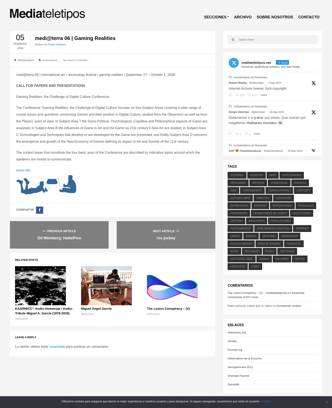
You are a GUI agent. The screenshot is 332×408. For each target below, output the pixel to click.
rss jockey (166, 238)
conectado (57, 346)
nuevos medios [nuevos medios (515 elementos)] (241, 243)
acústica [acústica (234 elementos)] (256, 175)
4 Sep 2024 (274, 82)
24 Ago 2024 (277, 112)
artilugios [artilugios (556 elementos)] (238, 182)
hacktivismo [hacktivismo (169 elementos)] (301, 213)
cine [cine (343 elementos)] (233, 190)
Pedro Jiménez (57, 44)
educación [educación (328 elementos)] (283, 198)
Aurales (232, 341)
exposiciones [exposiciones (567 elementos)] (282, 205)
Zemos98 (233, 384)
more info (23, 170)
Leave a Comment (77, 60)
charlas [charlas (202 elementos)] (300, 182)
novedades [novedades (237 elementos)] (289, 236)
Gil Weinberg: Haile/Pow (59, 238)
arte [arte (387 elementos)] (272, 175)
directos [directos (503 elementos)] (263, 198)
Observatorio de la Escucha (244, 358)
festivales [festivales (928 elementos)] (306, 205)
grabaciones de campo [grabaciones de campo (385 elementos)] (270, 213)
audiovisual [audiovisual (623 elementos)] (279, 182)
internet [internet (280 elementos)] (302, 228)
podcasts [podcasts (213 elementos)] (294, 243)
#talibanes (254, 123)
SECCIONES (215, 17)
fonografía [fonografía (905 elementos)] (238, 213)
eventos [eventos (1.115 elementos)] (260, 205)
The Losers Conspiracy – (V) (168, 308)
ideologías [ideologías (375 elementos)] (256, 220)
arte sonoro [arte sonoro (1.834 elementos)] (291, 175)
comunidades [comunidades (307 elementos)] (252, 190)
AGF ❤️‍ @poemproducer (245, 150)
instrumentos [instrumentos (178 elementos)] (240, 228)
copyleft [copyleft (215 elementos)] (303, 190)
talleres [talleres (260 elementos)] (281, 258)
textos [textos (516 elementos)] (300, 258)
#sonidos (270, 123)
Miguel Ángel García (96, 308)
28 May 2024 (295, 150)
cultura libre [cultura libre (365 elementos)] (240, 198)
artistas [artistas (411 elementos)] (258, 182)
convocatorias (50, 60)
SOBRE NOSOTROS (275, 17)
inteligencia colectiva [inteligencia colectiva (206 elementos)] (273, 228)
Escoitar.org (235, 349)
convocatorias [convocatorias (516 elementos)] (279, 190)
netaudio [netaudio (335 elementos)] (268, 236)
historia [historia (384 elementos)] (236, 220)
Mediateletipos (26, 60)
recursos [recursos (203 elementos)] (252, 251)
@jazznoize (258, 112)
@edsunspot (256, 82)
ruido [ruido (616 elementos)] (270, 251)
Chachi (266, 401)
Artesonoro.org (237, 332)
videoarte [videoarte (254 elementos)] (237, 266)
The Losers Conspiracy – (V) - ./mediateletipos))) (257, 292)
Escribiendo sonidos (289, 305)
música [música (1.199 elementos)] (251, 236)
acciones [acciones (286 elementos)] (237, 175)
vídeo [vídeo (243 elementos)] (255, 266)
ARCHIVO (243, 17)
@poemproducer (273, 150)
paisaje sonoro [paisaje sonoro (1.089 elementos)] (269, 243)
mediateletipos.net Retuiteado (250, 77)
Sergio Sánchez (239, 112)
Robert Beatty (238, 82)
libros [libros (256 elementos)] (235, 236)
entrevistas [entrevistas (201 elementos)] (239, 205)
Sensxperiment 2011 (240, 367)
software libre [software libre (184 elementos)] (241, 258)
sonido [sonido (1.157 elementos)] (264, 258)
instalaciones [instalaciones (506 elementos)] (281, 220)
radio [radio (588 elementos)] (234, 251)
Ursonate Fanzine (238, 375)
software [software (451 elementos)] (287, 251)
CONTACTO (309, 17)
